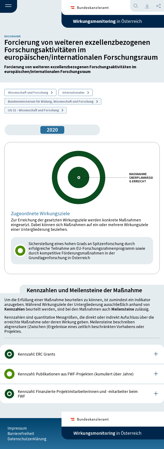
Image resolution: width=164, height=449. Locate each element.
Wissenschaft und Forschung (30, 92)
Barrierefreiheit (20, 433)
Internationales (75, 92)
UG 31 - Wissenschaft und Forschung (35, 110)
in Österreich (107, 21)
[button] (8, 6)
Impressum (17, 428)
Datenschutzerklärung (26, 438)
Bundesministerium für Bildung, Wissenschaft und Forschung (53, 101)
